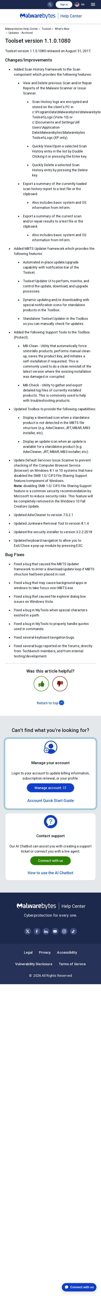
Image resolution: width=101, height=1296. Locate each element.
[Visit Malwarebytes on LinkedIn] (46, 931)
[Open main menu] (93, 4)
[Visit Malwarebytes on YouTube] (55, 931)
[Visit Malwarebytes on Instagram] (64, 931)
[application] (76, 1287)
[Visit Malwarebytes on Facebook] (37, 931)
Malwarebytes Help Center (21, 28)
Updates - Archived (21, 32)
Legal (28, 952)
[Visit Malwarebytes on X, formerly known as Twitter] (27, 931)
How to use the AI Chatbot (50, 873)
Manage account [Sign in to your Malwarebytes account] (50, 788)
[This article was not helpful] (60, 683)
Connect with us (50, 861)
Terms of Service (72, 964)
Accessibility (67, 952)
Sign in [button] (64, 4)
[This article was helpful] (41, 683)
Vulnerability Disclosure (33, 964)
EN (79, 4)
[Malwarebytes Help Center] (50, 906)
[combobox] (80, 4)
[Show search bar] (50, 5)
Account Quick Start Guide (50, 800)
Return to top (50, 703)
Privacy (45, 952)
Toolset (46, 28)
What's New (62, 28)
